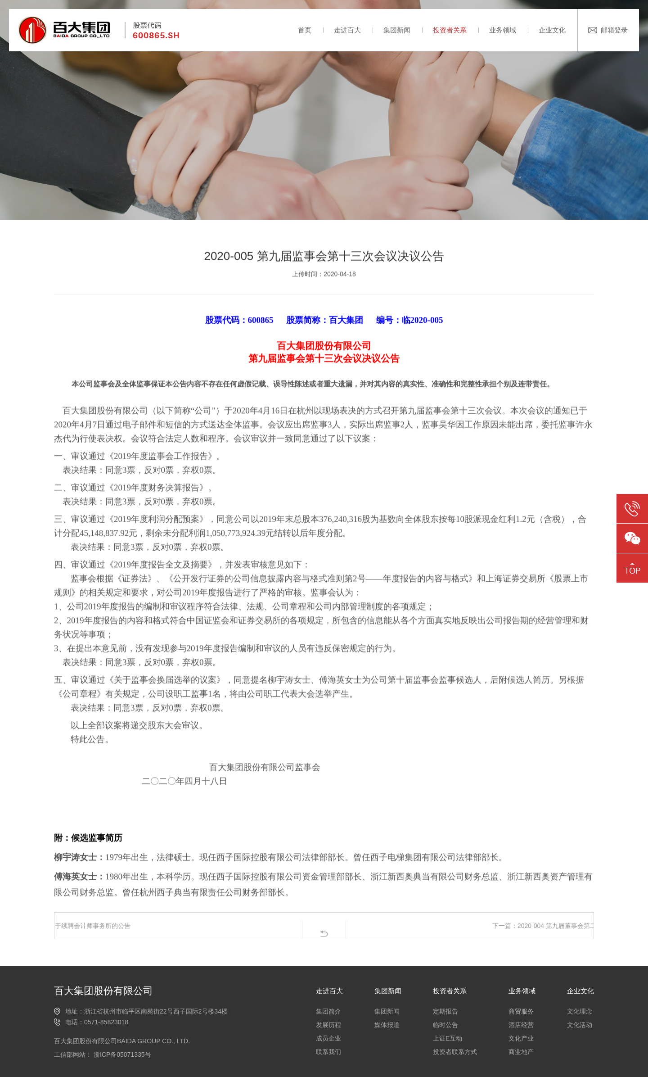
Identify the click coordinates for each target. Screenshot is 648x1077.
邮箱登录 (614, 30)
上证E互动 (447, 1038)
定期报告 (445, 1011)
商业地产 (521, 1051)
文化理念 (579, 1011)
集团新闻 (396, 30)
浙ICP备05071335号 (121, 1054)
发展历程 (328, 1024)
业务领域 (502, 30)
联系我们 (328, 1051)
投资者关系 (450, 30)
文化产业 (521, 1038)
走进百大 (347, 30)
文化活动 (579, 1024)
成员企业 (328, 1038)
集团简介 (328, 1011)
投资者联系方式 (455, 1051)
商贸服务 (521, 1011)
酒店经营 (521, 1024)
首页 (304, 30)
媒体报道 (387, 1024)
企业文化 (552, 30)
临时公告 (445, 1024)
